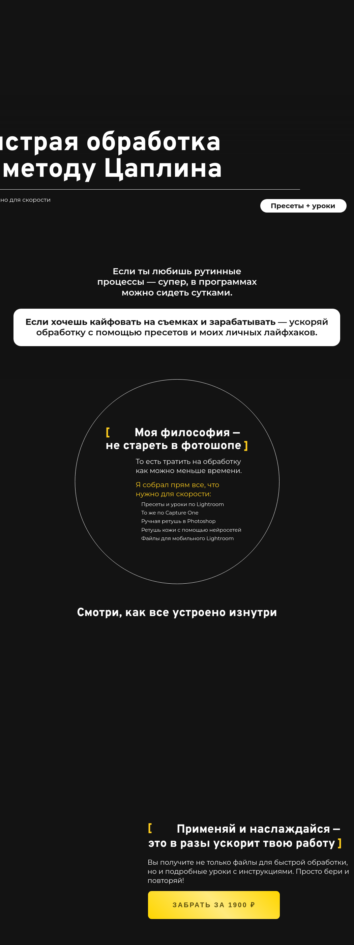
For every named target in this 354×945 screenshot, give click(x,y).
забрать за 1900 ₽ (214, 905)
